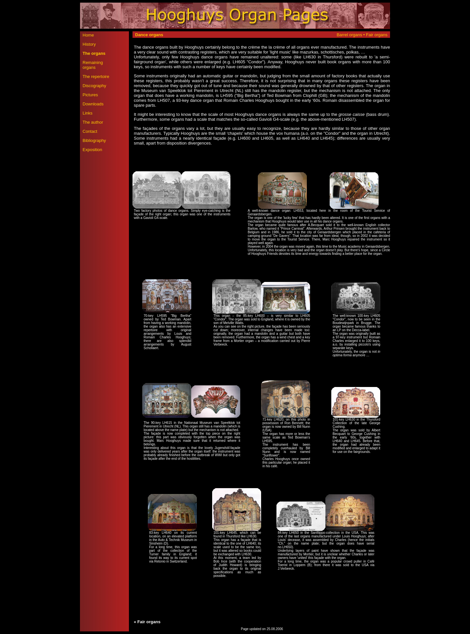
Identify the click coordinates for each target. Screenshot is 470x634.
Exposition (92, 149)
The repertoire (96, 76)
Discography (94, 85)
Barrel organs (350, 34)
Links (87, 113)
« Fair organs (147, 621)
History (89, 44)
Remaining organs (93, 65)
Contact (90, 131)
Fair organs (376, 34)
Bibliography (94, 140)
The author (93, 122)
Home (88, 35)
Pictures (90, 94)
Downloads (93, 103)
